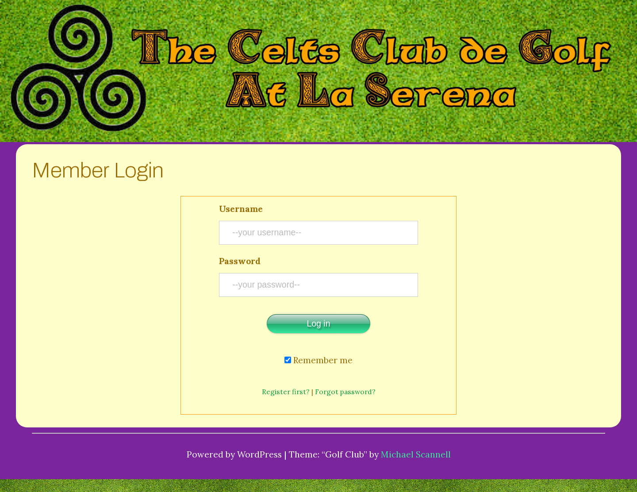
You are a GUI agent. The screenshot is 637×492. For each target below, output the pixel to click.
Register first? (286, 391)
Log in (318, 323)
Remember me (318, 359)
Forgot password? (345, 391)
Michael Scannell (416, 454)
